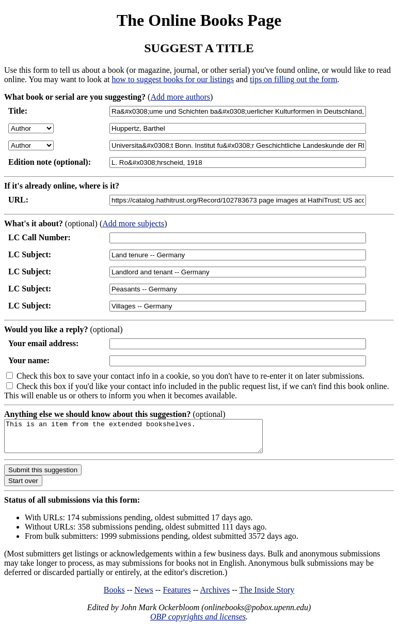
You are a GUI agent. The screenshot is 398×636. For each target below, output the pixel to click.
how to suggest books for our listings (172, 79)
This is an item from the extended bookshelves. (149, 439)
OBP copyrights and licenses (198, 622)
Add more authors (180, 96)
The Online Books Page (199, 20)
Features (176, 596)
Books (114, 596)
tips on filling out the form (293, 79)
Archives (215, 596)
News (143, 596)
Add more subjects (133, 223)
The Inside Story (267, 596)
